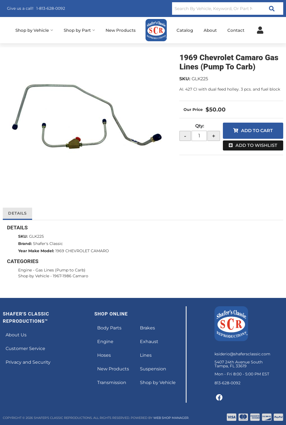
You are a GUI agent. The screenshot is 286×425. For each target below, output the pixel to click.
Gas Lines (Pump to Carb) (60, 270)
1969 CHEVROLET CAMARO (82, 250)
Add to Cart (257, 130)
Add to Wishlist (256, 145)
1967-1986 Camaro (70, 275)
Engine (25, 270)
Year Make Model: (36, 250)
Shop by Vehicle (33, 275)
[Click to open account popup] (260, 30)
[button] (227, 8)
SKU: (184, 78)
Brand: (25, 243)
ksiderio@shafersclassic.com (242, 354)
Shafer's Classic (48, 243)
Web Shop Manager (171, 418)
